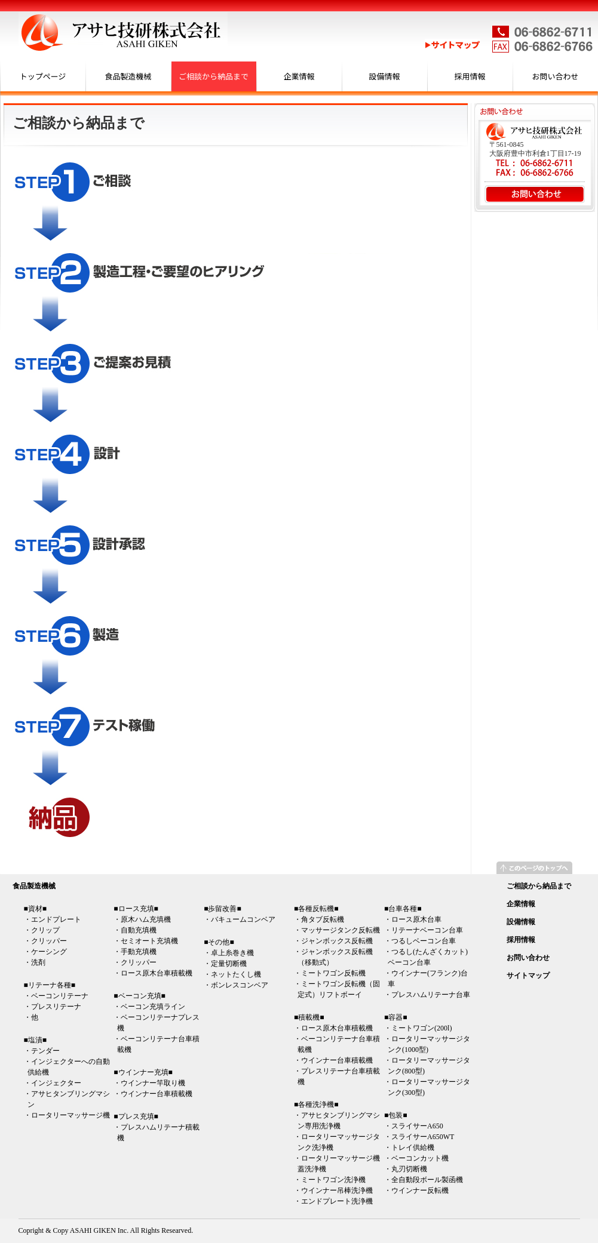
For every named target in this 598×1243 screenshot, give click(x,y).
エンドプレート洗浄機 (337, 1201)
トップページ (43, 76)
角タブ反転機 (322, 919)
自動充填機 (139, 930)
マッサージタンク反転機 (340, 930)
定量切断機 (229, 963)
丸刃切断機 (409, 1169)
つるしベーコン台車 (423, 941)
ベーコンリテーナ (59, 996)
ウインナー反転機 (420, 1190)
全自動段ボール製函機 (427, 1180)
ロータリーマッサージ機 (70, 1115)
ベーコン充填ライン (153, 1006)
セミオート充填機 (149, 941)
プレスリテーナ (56, 1006)
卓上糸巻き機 (232, 953)
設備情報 (384, 76)
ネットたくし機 (236, 974)
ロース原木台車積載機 (156, 973)
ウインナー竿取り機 (153, 1083)
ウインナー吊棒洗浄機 (337, 1190)
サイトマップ (528, 975)
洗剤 (38, 962)
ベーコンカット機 (420, 1158)
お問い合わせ (555, 76)
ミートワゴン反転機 (333, 973)
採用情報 (469, 76)
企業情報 (298, 76)
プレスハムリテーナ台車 (430, 994)
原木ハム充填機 (146, 919)
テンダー (45, 1051)
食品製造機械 (128, 76)
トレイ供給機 (412, 1147)
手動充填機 (139, 951)
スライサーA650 (417, 1126)
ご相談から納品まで (214, 76)
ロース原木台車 (416, 919)
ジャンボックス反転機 (337, 941)
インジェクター (56, 1083)
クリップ (45, 930)
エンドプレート (56, 919)
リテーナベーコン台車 (427, 930)
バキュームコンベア (243, 919)
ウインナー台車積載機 (156, 1094)
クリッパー (49, 941)
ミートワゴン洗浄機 (333, 1180)
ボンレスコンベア (239, 985)
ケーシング (49, 951)
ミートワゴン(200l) (421, 1028)
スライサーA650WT (422, 1137)
